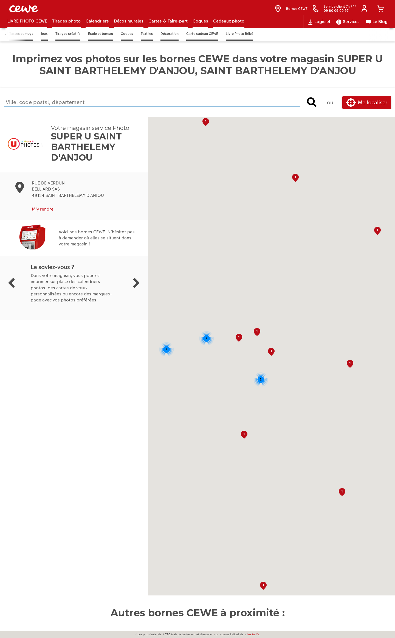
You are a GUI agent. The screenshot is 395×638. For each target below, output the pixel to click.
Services (348, 28)
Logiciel (318, 28)
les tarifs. (253, 634)
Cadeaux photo (228, 28)
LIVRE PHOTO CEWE (27, 28)
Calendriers (97, 28)
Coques (200, 28)
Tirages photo (66, 28)
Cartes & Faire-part (168, 28)
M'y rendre (42, 216)
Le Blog (376, 28)
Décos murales (128, 28)
